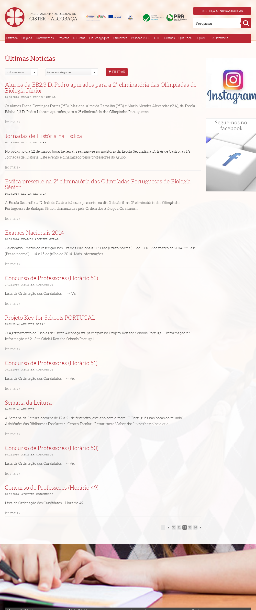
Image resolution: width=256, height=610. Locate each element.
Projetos (63, 38)
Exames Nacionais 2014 (34, 233)
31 (179, 527)
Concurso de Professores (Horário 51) (51, 363)
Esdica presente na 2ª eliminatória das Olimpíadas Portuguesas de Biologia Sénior (98, 184)
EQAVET (201, 38)
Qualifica (185, 38)
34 (195, 527)
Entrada (12, 38)
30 (173, 527)
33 (189, 527)
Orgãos (27, 38)
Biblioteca (120, 38)
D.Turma (79, 38)
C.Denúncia (220, 38)
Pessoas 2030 (140, 38)
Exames (169, 38)
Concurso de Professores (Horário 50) (52, 448)
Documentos (45, 38)
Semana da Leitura (28, 403)
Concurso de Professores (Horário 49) (52, 488)
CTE (157, 38)
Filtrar (116, 72)
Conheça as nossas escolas (222, 11)
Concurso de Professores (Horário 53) (51, 278)
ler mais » (12, 122)
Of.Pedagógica (99, 38)
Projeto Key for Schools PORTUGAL (50, 318)
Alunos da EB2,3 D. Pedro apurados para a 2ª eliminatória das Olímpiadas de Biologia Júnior (100, 88)
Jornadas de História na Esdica (43, 136)
